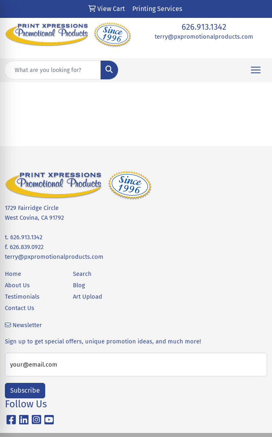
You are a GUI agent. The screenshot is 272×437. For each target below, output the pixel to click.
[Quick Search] (52, 70)
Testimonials (22, 296)
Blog (79, 285)
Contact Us (19, 308)
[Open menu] (256, 70)
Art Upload (87, 296)
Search (82, 273)
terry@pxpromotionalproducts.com (204, 36)
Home (13, 273)
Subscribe (25, 390)
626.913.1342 (204, 27)
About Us (17, 285)
